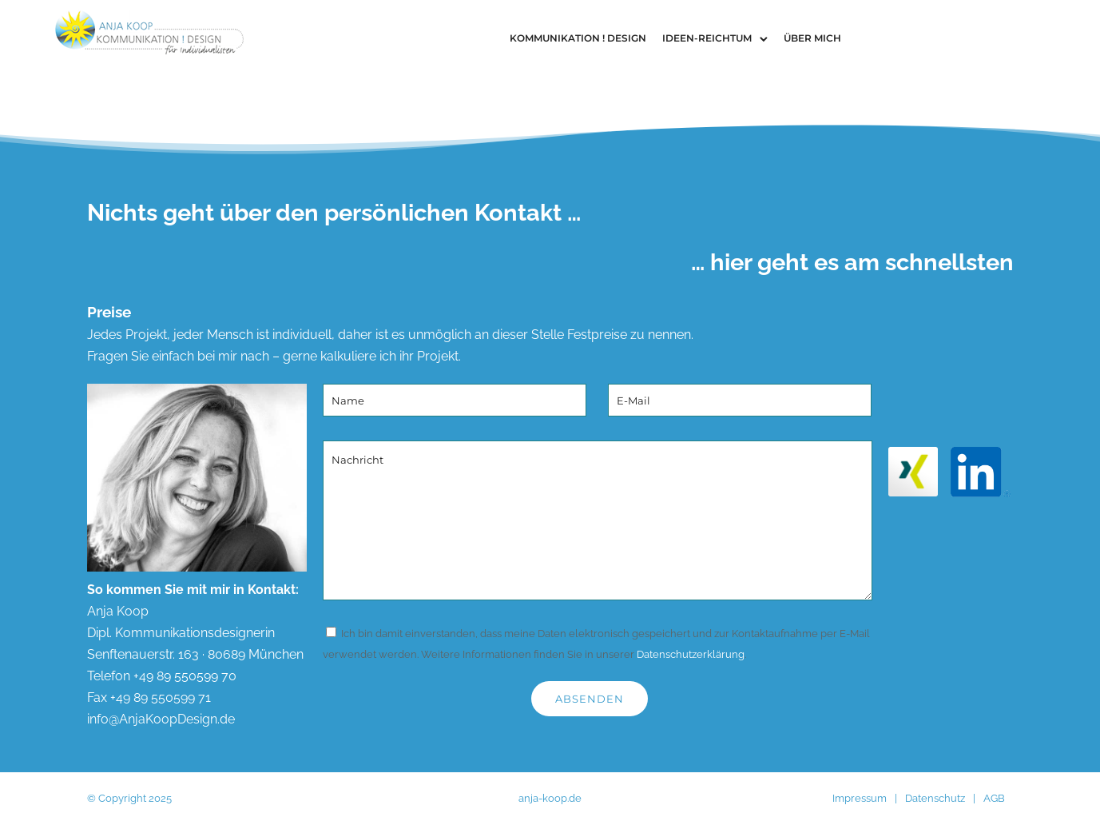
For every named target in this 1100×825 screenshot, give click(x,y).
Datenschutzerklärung (691, 654)
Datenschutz (935, 798)
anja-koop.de (550, 798)
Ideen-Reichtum (707, 38)
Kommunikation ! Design (578, 38)
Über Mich (812, 38)
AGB (994, 798)
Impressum (859, 798)
